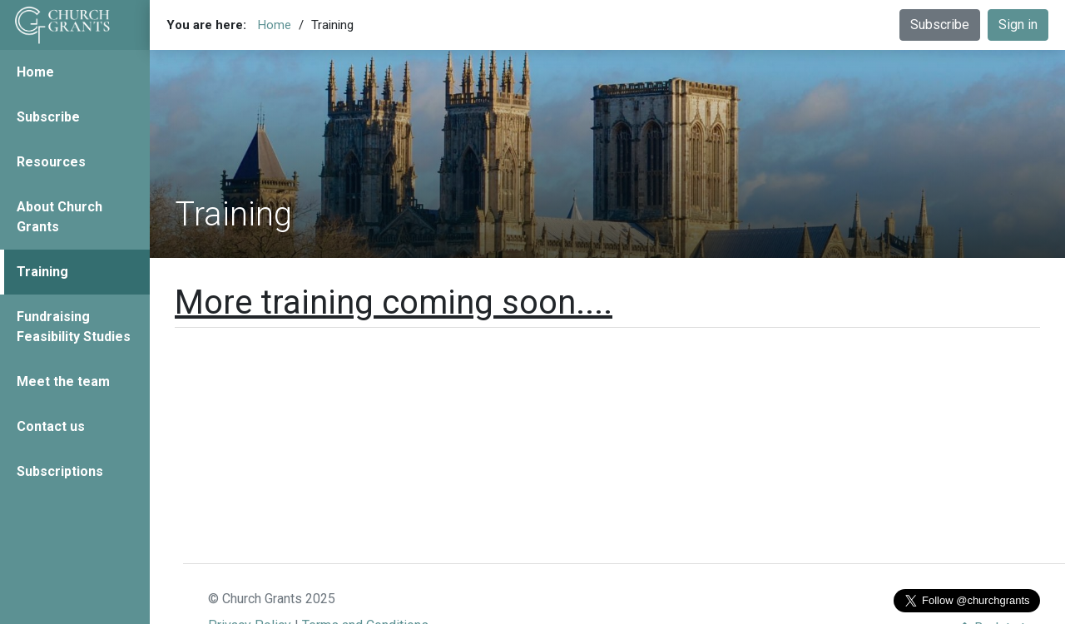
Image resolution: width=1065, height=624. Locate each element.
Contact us (51, 426)
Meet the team (63, 381)
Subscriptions (60, 471)
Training (42, 272)
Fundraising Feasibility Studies (74, 326)
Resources (51, 162)
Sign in (1018, 24)
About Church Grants (59, 217)
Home (35, 72)
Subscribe (48, 117)
